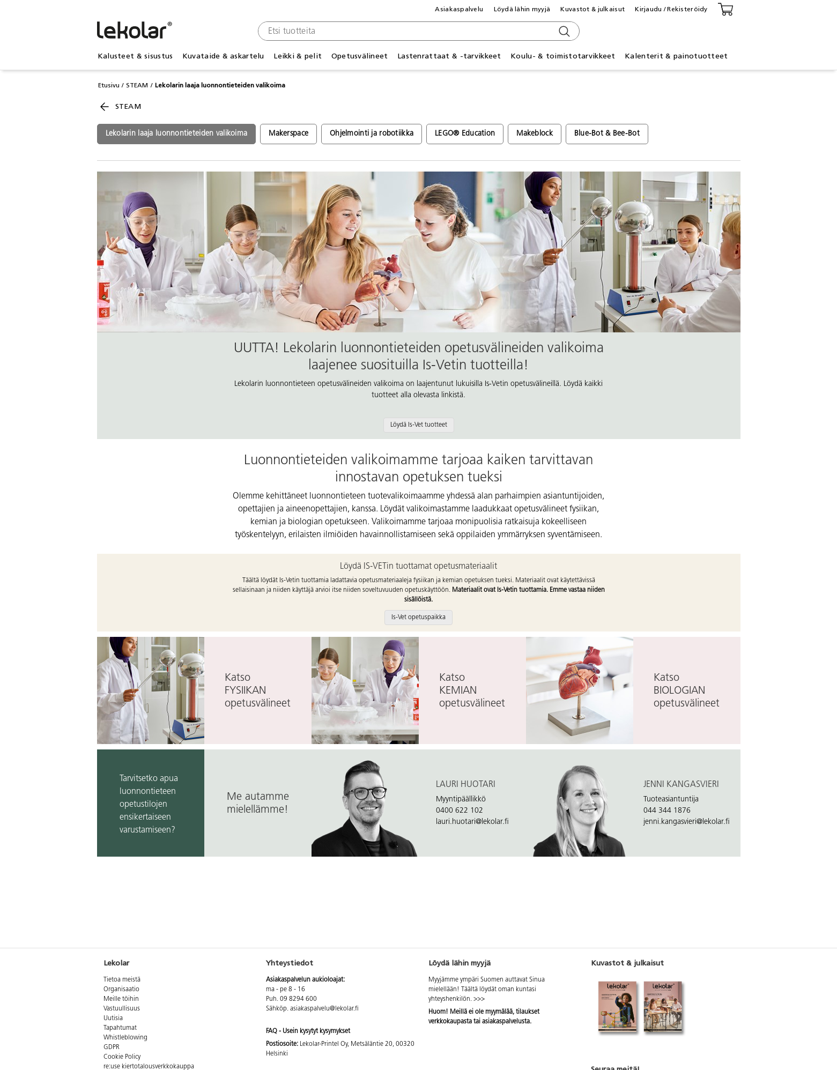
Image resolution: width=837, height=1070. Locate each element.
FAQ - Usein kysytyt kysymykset (308, 1031)
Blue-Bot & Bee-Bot (607, 134)
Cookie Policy (121, 1057)
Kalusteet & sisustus (135, 56)
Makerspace (288, 134)
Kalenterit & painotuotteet (676, 56)
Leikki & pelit (297, 56)
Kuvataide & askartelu (223, 56)
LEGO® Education (465, 134)
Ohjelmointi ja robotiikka (371, 134)
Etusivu (109, 85)
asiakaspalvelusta (506, 1022)
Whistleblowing (125, 1038)
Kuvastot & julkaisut (592, 9)
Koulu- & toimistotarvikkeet (563, 56)
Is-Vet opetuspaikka (418, 617)
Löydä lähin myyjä (522, 9)
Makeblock (534, 134)
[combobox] (417, 31)
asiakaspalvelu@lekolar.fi (324, 1009)
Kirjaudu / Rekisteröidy (671, 9)
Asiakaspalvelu (459, 9)
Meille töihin (121, 999)
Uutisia (113, 1018)
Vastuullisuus (121, 1009)
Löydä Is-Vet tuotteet (418, 425)
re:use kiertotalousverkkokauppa (148, 1067)
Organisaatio (121, 989)
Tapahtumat (120, 1028)
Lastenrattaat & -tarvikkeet (449, 56)
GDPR (111, 1047)
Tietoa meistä (121, 980)
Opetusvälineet (359, 56)
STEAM (137, 85)
